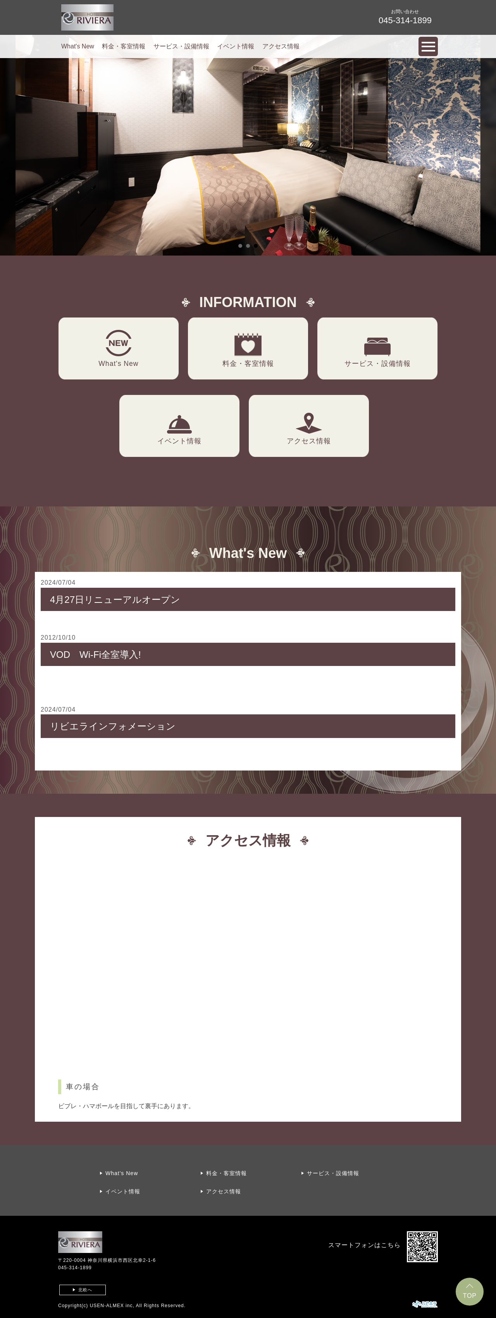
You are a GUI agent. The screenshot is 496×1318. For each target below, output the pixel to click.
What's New (77, 46)
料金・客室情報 (123, 46)
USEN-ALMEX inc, (112, 1305)
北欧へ (85, 1289)
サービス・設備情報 (181, 46)
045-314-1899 (75, 1267)
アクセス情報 (281, 46)
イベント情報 (235, 46)
